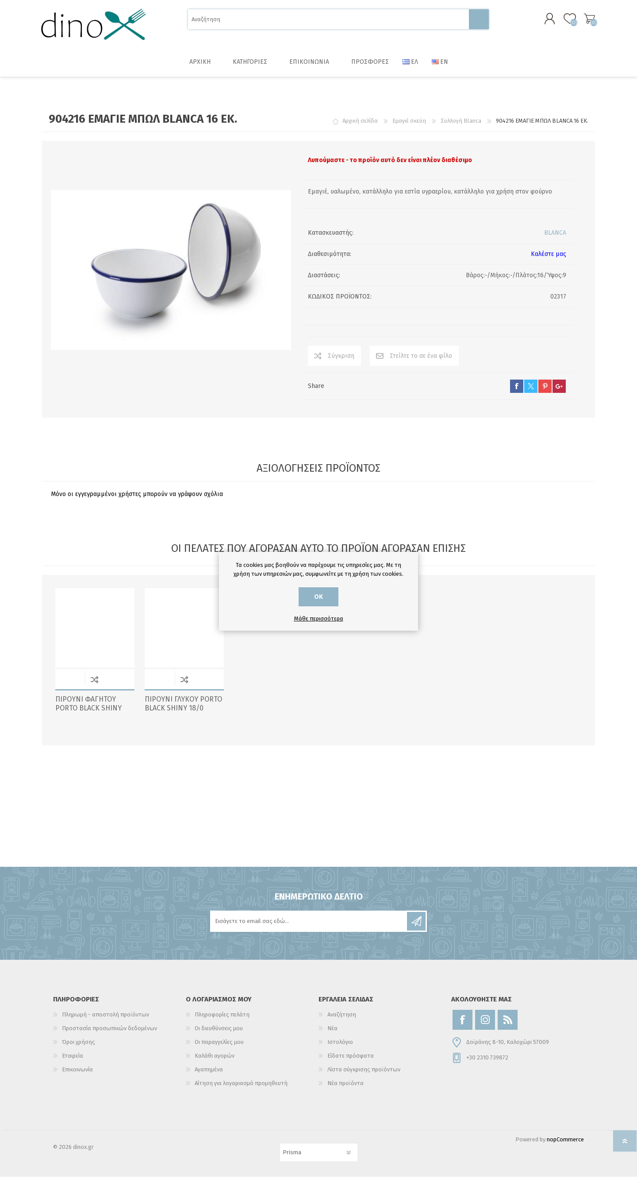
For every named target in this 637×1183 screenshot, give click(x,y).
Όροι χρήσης (78, 1048)
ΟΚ (318, 597)
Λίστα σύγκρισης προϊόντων (363, 1075)
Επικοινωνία (77, 1075)
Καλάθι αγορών (585, 21)
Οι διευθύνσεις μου (219, 1034)
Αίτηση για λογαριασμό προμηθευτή (241, 1089)
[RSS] (508, 1026)
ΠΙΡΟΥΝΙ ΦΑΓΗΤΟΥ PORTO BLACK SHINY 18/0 (88, 714)
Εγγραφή (416, 927)
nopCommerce (565, 1145)
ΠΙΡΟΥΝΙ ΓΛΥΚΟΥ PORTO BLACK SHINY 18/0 (183, 710)
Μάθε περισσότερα (318, 618)
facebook (516, 392)
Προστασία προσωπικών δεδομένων (109, 1034)
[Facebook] (462, 1026)
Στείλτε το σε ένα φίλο (421, 362)
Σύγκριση (341, 362)
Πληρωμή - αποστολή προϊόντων (105, 1020)
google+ (559, 392)
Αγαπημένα (209, 1075)
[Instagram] (485, 1026)
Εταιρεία (72, 1062)
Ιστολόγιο (340, 1048)
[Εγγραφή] (309, 927)
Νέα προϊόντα (345, 1089)
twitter (530, 392)
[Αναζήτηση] (328, 22)
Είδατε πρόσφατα (350, 1062)
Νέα (332, 1034)
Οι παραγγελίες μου (219, 1048)
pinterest (545, 392)
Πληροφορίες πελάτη (222, 1020)
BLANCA (555, 239)
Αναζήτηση (479, 22)
